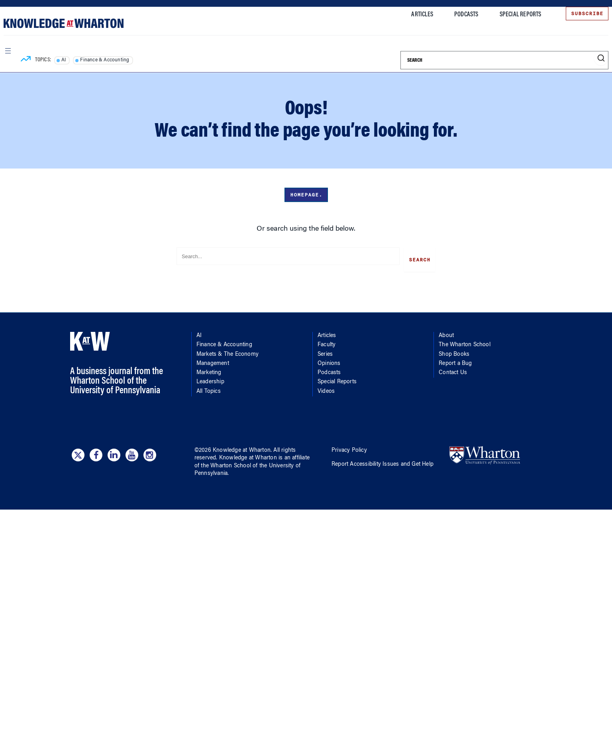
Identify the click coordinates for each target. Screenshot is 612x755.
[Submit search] (592, 53)
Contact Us (453, 370)
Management (212, 361)
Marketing (209, 370)
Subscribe (578, 13)
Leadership (210, 379)
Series (325, 351)
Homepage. (306, 195)
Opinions (329, 361)
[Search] (495, 55)
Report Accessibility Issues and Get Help (383, 462)
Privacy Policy (349, 448)
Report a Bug (455, 361)
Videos (326, 388)
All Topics (208, 388)
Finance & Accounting (112, 55)
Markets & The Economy (227, 351)
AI (71, 55)
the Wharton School (226, 463)
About (446, 333)
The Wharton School (464, 342)
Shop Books (454, 351)
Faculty (326, 342)
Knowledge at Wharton (242, 448)
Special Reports (511, 15)
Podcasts (457, 15)
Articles (413, 15)
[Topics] (33, 55)
